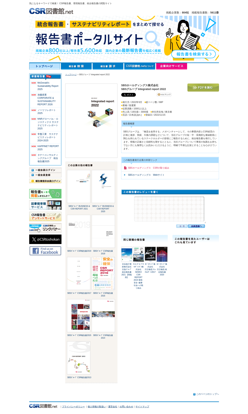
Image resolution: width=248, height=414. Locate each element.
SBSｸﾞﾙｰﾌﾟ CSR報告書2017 (79, 293)
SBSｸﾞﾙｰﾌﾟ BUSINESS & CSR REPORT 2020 (103, 209)
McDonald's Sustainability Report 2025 (48, 86)
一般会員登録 (45, 174)
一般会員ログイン (45, 169)
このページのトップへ (207, 394)
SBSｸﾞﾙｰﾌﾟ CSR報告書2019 (79, 251)
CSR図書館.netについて (140, 66)
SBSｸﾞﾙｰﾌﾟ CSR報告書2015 (79, 335)
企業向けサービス (171, 66)
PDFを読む (203, 88)
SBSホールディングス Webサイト (146, 175)
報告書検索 (77, 66)
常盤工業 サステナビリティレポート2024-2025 (48, 137)
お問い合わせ (126, 406)
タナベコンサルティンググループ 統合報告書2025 (48, 158)
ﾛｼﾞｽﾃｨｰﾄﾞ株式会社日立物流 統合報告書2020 (162, 269)
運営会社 (112, 406)
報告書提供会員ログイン (45, 181)
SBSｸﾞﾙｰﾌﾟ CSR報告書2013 (79, 377)
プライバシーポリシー (73, 406)
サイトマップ (142, 406)
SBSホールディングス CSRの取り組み (148, 168)
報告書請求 (108, 66)
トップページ (45, 66)
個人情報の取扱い (97, 406)
